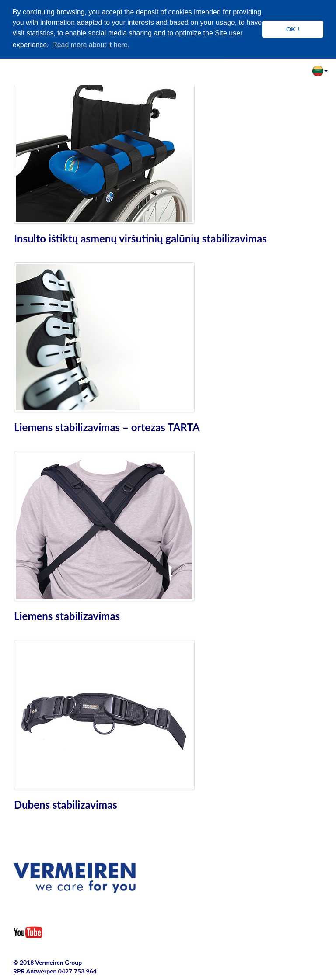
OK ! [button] (292, 29)
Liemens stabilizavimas (67, 615)
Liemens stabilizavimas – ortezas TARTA (107, 427)
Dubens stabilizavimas (65, 804)
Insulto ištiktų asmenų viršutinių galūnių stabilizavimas (140, 238)
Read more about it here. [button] (91, 44)
